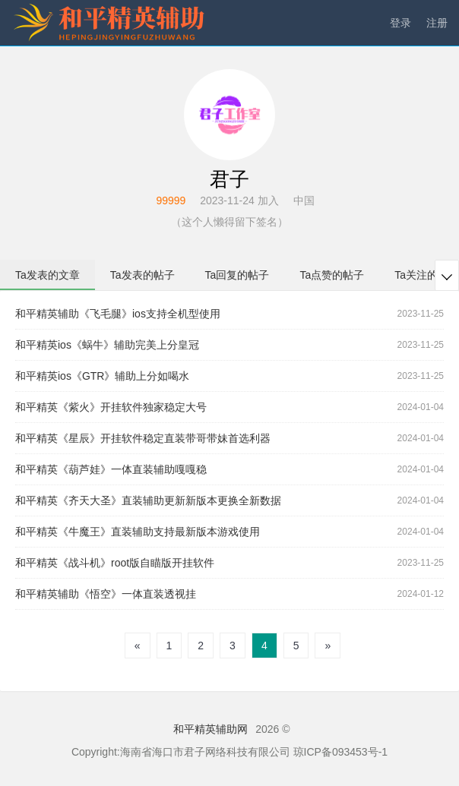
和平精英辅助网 (210, 729)
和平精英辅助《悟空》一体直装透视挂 (105, 594)
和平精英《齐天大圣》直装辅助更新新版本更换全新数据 (148, 500)
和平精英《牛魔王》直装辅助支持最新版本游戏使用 (137, 532)
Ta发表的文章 (47, 275)
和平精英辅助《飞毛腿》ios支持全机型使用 (117, 314)
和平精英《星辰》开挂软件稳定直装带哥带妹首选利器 (143, 438)
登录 (400, 23)
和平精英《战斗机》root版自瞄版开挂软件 (114, 563)
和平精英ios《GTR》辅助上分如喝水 (102, 376)
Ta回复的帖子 (237, 275)
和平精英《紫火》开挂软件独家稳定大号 (111, 407)
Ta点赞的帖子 (331, 275)
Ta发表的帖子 (142, 275)
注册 (437, 23)
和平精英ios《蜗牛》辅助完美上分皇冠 (107, 345)
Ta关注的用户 (426, 275)
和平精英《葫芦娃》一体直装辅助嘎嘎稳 (111, 469)
